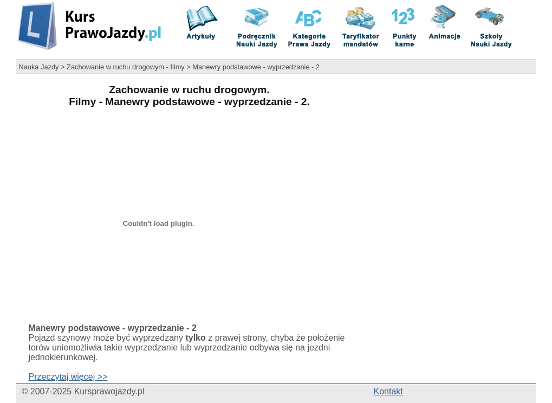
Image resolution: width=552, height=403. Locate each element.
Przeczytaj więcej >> (68, 376)
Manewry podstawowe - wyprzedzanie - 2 (256, 67)
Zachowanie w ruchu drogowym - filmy (126, 67)
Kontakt (388, 391)
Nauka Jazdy (39, 67)
